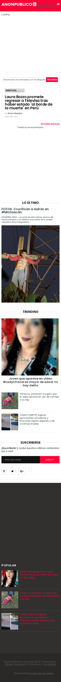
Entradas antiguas (50, 123)
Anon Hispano (15, 113)
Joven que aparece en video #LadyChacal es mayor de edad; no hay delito (30, 381)
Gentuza (11, 90)
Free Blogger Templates (41, 673)
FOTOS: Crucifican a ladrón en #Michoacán (25, 210)
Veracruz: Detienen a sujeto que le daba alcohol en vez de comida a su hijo (39, 396)
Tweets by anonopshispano (30, 127)
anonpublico (18, 4)
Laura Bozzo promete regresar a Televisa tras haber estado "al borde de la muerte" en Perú (28, 102)
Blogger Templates (15, 664)
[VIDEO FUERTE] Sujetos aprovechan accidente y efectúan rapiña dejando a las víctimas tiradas (37, 419)
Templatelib (50, 664)
